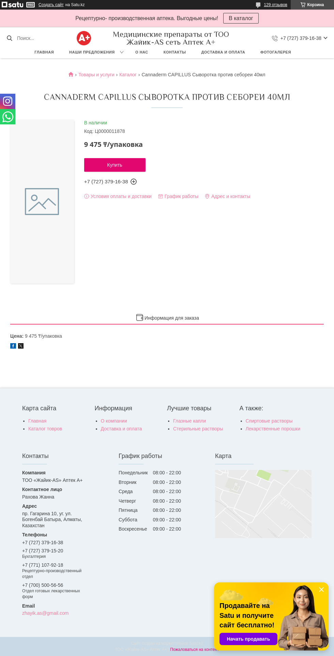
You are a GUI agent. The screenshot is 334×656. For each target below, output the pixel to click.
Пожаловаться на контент (194, 649)
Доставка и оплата (223, 52)
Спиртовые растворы (269, 421)
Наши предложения (92, 52)
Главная (44, 52)
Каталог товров (45, 428)
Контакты (175, 52)
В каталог (241, 18)
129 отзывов (275, 4)
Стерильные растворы (198, 428)
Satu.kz (196, 643)
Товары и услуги (96, 74)
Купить (114, 165)
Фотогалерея (275, 52)
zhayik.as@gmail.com (45, 613)
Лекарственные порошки (273, 428)
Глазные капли (189, 421)
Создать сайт (51, 4)
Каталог (128, 74)
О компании (114, 421)
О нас (141, 52)
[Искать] (9, 38)
